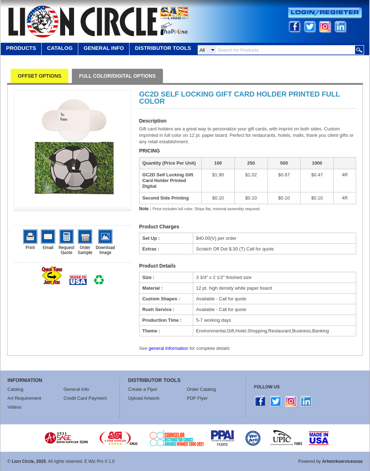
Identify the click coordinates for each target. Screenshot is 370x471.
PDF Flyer (197, 398)
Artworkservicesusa (342, 461)
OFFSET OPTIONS (39, 76)
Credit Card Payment (85, 398)
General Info (76, 389)
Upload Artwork (143, 398)
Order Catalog (201, 389)
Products (21, 48)
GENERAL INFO (104, 48)
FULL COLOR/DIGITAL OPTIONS (117, 76)
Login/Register (325, 13)
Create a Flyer (142, 389)
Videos (14, 407)
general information (168, 348)
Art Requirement (24, 398)
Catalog (60, 48)
